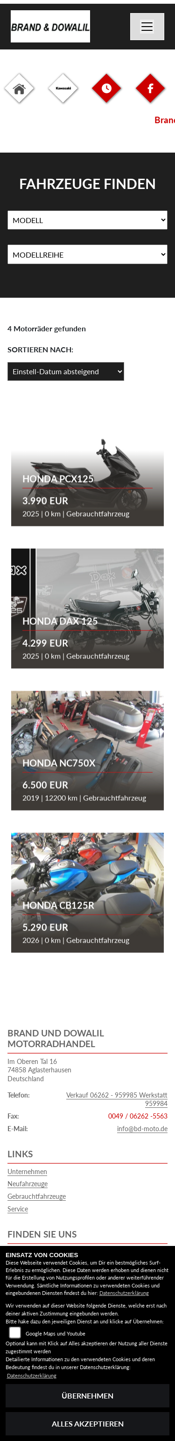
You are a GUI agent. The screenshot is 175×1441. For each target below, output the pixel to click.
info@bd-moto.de (142, 1129)
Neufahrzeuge (27, 1184)
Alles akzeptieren (88, 1423)
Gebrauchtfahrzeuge (36, 1196)
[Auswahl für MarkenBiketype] (87, 254)
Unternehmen (27, 1171)
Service (17, 1209)
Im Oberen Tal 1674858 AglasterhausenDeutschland (39, 1070)
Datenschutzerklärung (124, 1293)
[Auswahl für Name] (87, 220)
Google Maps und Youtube (55, 1333)
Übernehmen (87, 1395)
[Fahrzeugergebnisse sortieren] (65, 371)
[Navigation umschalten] (147, 26)
